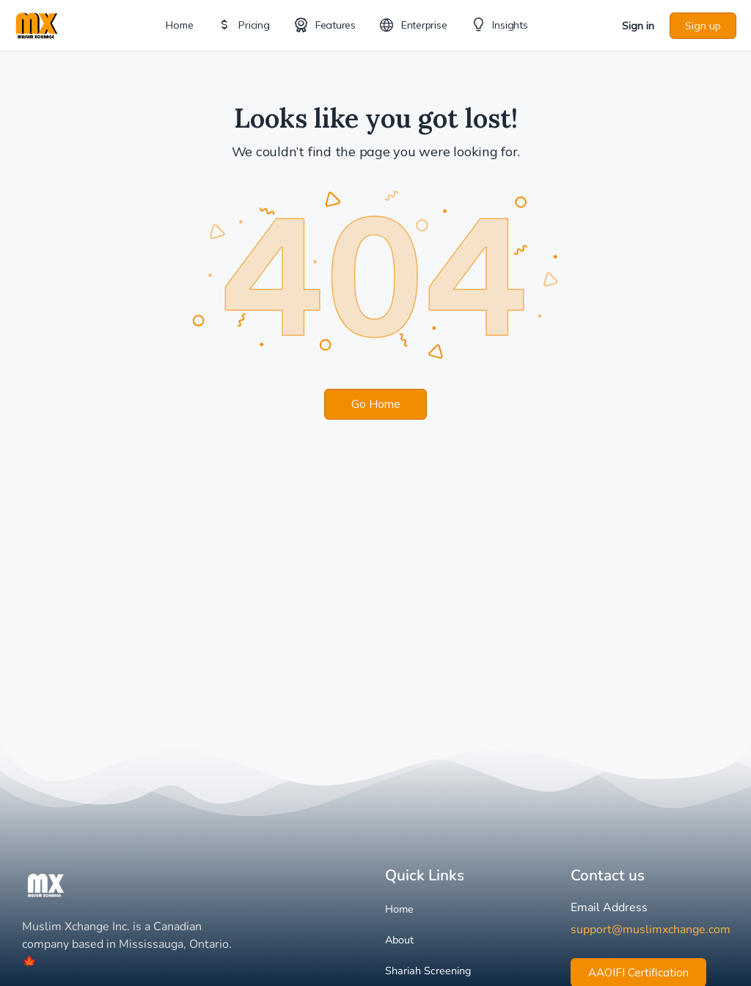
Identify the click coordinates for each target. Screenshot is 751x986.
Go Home (375, 404)
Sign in (638, 25)
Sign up (703, 25)
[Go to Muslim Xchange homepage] (37, 23)
